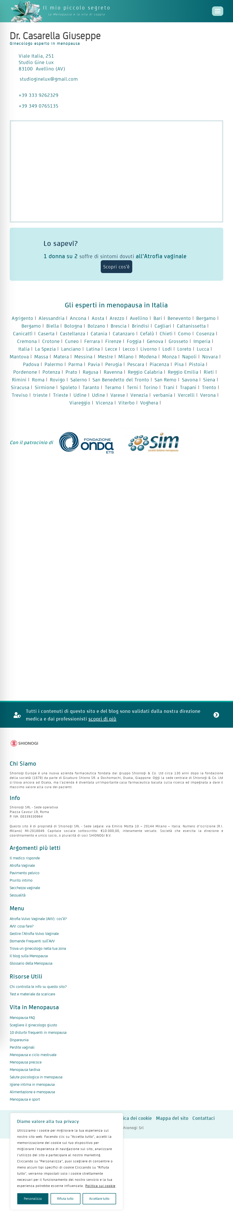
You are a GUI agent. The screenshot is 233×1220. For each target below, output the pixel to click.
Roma (38, 379)
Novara (210, 356)
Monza (169, 356)
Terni (132, 387)
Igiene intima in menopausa (32, 1084)
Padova (31, 364)
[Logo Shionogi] (24, 743)
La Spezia (45, 349)
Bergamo (206, 318)
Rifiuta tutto (65, 1199)
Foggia (134, 341)
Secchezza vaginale (25, 887)
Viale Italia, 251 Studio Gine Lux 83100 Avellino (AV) (42, 62)
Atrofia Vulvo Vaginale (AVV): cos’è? (38, 918)
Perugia (113, 364)
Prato (71, 372)
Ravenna (113, 372)
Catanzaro (124, 333)
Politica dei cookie (132, 1118)
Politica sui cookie (100, 1186)
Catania (99, 333)
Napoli (189, 356)
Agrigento (22, 318)
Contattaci (204, 1118)
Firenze (113, 341)
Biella (52, 326)
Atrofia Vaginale (22, 865)
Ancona (78, 318)
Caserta (46, 333)
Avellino (139, 318)
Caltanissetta (191, 326)
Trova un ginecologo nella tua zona (38, 948)
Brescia (119, 326)
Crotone (51, 341)
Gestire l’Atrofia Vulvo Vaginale (34, 933)
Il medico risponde (25, 858)
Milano (126, 356)
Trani (169, 387)
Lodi (167, 349)
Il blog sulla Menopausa (29, 956)
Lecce (111, 349)
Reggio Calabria (145, 372)
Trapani (188, 387)
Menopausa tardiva (25, 1069)
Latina (93, 349)
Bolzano (96, 326)
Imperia (202, 341)
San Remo (166, 379)
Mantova (19, 356)
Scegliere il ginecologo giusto (33, 1025)
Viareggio (79, 402)
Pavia (94, 364)
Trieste (60, 395)
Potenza (51, 372)
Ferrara (92, 341)
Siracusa (20, 387)
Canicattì (23, 333)
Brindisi (140, 326)
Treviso (20, 395)
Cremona (27, 341)
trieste (40, 395)
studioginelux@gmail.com (49, 79)
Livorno (148, 349)
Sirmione (45, 387)
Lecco (129, 349)
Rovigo (57, 379)
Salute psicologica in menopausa (36, 1077)
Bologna (73, 326)
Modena (148, 356)
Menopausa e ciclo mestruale (33, 1054)
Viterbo (126, 402)
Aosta (98, 318)
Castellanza (72, 333)
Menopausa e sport (25, 1099)
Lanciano (71, 349)
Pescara (135, 364)
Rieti (209, 372)
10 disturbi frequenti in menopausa (38, 1032)
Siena (209, 379)
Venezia (139, 395)
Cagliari (163, 326)
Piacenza (159, 364)
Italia (24, 349)
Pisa (179, 364)
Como (184, 333)
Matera (61, 356)
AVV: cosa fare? (22, 926)
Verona (208, 395)
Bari (158, 318)
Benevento (179, 318)
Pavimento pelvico (24, 873)
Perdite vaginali (22, 1047)
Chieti (166, 333)
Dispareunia (19, 1040)
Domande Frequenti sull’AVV (32, 941)
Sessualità (17, 895)
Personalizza (33, 1199)
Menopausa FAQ (22, 1017)
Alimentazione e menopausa (32, 1092)
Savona (190, 379)
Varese (117, 395)
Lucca (203, 349)
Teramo (113, 387)
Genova (155, 341)
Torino (151, 387)
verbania (163, 395)
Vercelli (186, 395)
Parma (75, 364)
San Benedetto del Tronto (121, 379)
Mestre (105, 356)
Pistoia (197, 364)
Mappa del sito (172, 1118)
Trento (209, 387)
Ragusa (90, 372)
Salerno (78, 379)
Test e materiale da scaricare (32, 994)
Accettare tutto (99, 1199)
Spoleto (68, 387)
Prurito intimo (21, 880)
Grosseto (178, 341)
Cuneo (72, 341)
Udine (80, 395)
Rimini (19, 379)
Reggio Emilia (183, 372)
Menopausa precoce (26, 1062)
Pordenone (25, 372)
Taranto (91, 387)
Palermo (54, 364)
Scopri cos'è (116, 266)
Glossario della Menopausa (31, 963)
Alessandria (52, 318)
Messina (83, 356)
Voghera (149, 402)
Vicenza (104, 402)
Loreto (184, 349)
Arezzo (117, 318)
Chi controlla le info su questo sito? (38, 986)
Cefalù (147, 333)
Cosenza (205, 333)
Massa (41, 356)
